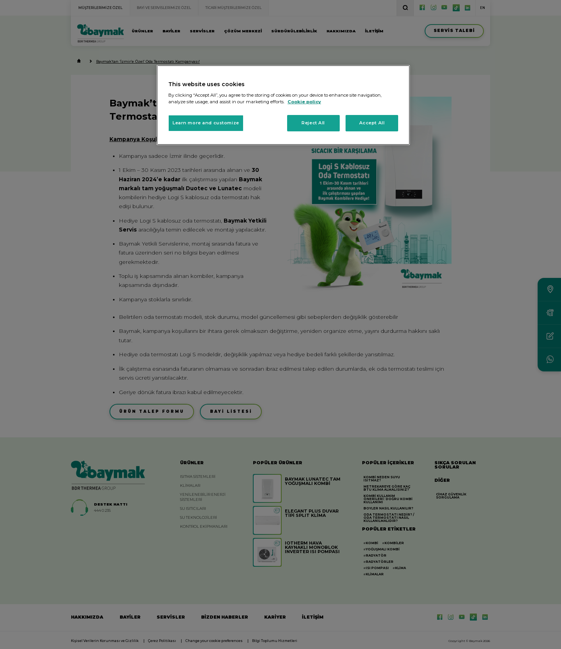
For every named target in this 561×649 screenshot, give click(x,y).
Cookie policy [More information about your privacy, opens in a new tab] (304, 101)
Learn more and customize (206, 123)
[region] (283, 105)
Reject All (313, 123)
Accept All (372, 123)
